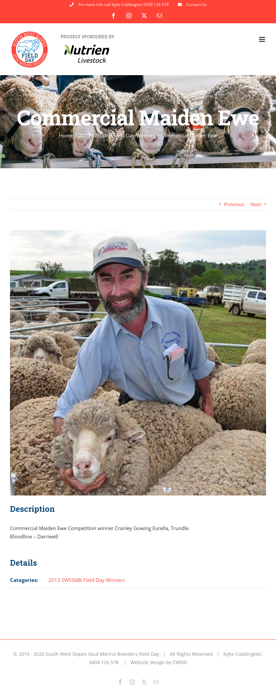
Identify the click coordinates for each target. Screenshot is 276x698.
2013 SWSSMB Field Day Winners (86, 580)
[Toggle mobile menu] (262, 39)
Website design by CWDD (159, 662)
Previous (234, 204)
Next (255, 204)
